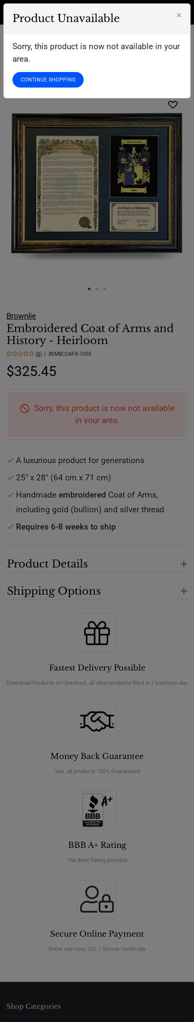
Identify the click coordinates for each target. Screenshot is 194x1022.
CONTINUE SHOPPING (48, 80)
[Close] (178, 15)
